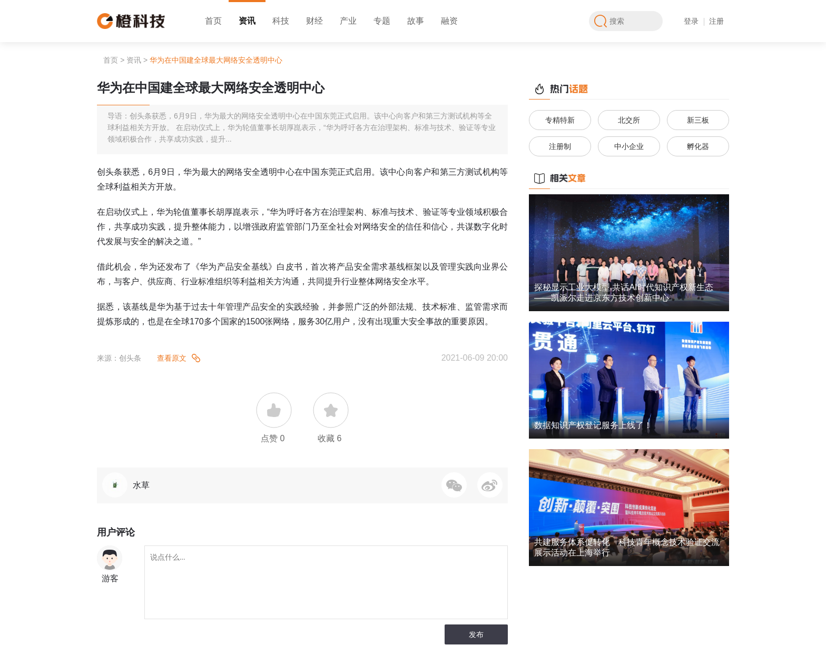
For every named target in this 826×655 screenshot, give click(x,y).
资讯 (247, 20)
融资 (449, 20)
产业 (348, 20)
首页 (213, 20)
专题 (381, 20)
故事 (415, 20)
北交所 (629, 120)
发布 (476, 634)
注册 (716, 21)
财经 (314, 20)
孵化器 (698, 146)
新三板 (698, 120)
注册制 (560, 146)
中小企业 (629, 146)
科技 (280, 20)
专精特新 (560, 120)
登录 (691, 21)
